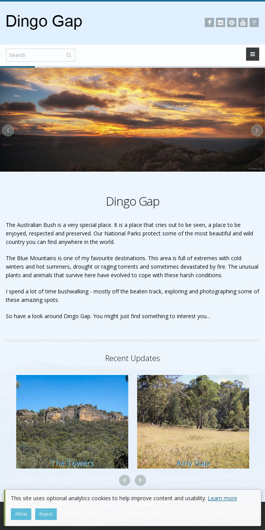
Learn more (222, 498)
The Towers (72, 463)
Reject (46, 514)
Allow (21, 514)
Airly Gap (192, 463)
